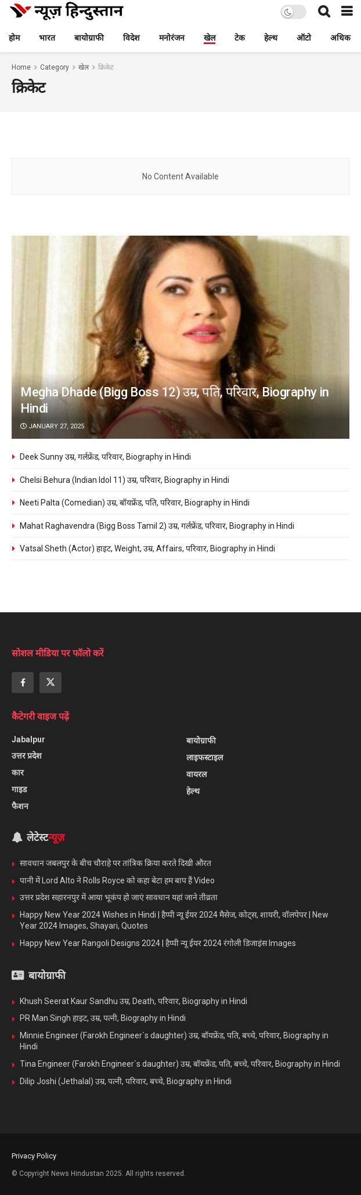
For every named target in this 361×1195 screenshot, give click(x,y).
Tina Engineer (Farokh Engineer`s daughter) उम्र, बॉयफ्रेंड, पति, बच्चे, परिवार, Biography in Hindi (180, 1063)
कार (18, 772)
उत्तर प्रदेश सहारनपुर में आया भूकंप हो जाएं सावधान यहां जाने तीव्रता (119, 897)
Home (21, 67)
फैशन (20, 806)
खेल (209, 37)
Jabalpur (28, 739)
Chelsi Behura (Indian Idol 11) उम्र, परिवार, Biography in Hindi (124, 480)
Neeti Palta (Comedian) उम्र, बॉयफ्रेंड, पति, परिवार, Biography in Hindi (135, 502)
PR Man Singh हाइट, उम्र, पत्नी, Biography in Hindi (103, 1018)
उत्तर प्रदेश (27, 755)
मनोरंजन (172, 37)
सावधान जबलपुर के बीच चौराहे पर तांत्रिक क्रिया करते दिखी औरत (116, 863)
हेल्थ (270, 37)
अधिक (340, 37)
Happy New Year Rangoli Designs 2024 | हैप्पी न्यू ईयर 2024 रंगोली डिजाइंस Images (158, 943)
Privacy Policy (34, 1155)
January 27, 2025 (52, 426)
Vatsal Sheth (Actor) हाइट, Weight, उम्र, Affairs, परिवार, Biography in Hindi (147, 548)
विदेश (131, 37)
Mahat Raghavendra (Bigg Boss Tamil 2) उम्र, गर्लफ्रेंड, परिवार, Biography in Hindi (157, 525)
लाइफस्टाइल (204, 757)
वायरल (196, 774)
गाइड (19, 789)
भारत (47, 37)
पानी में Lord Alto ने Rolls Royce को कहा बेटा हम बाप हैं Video (117, 880)
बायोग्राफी (89, 37)
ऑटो (304, 37)
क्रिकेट (106, 67)
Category (54, 67)
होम (14, 37)
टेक (239, 37)
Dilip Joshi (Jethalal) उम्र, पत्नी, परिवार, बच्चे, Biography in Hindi (126, 1081)
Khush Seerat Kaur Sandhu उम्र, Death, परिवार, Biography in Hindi (133, 1001)
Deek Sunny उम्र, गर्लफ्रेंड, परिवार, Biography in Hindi (105, 456)
